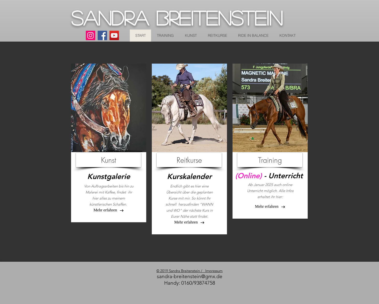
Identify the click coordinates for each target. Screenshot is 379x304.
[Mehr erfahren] (186, 222)
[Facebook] (102, 35)
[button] (105, 210)
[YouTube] (114, 35)
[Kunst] (108, 160)
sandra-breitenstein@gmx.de (189, 276)
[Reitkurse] (189, 160)
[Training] (269, 160)
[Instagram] (90, 35)
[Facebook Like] (186, 291)
